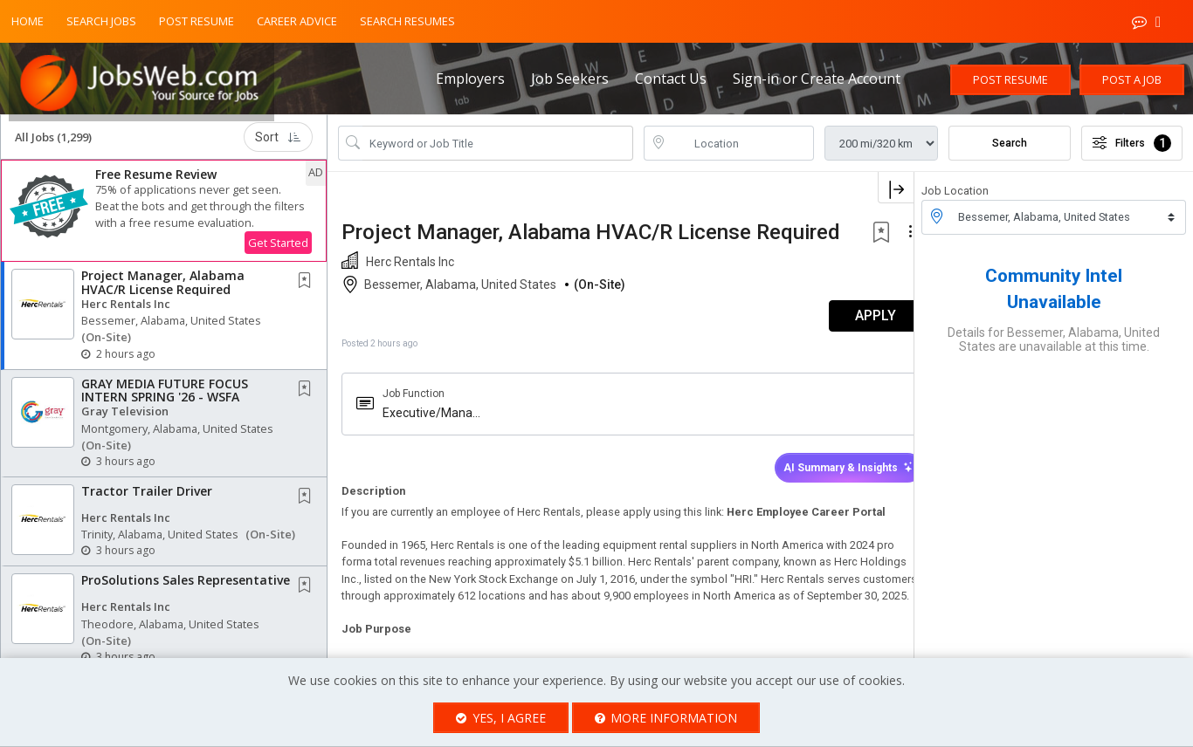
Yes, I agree (501, 717)
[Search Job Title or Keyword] (497, 150)
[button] (164, 218)
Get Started (278, 249)
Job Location (955, 197)
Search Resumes (407, 21)
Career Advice (297, 21)
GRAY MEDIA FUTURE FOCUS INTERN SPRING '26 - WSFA (164, 396)
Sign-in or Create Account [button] (816, 78)
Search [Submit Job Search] (1009, 150)
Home (27, 21)
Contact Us (671, 78)
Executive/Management (427, 442)
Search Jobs (101, 21)
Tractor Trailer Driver (146, 498)
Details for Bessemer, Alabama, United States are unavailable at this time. (1054, 346)
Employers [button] (470, 78)
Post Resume (196, 21)
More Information (666, 717)
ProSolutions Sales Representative (185, 587)
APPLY (852, 345)
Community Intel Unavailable (1053, 295)
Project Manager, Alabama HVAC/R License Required (163, 289)
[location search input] (741, 150)
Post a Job (1132, 79)
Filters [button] (1132, 150)
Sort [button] (278, 144)
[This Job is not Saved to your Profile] (308, 288)
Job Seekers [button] (570, 78)
